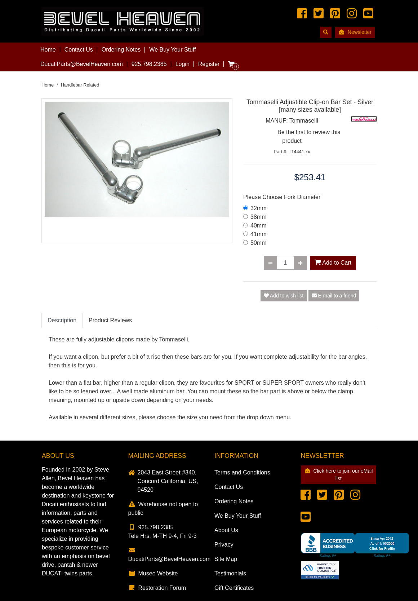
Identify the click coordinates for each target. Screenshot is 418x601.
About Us (226, 530)
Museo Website (153, 573)
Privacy (223, 545)
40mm (258, 225)
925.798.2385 (151, 527)
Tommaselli (303, 121)
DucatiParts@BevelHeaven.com (81, 64)
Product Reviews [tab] (110, 320)
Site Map (225, 559)
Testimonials (230, 573)
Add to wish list (284, 296)
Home (48, 50)
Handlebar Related (80, 85)
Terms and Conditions (242, 472)
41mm (258, 234)
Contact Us (79, 50)
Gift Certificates (234, 588)
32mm (258, 208)
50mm (258, 243)
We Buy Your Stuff (172, 50)
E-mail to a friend (334, 296)
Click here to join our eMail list (338, 474)
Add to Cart (333, 263)
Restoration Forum (157, 588)
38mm (258, 217)
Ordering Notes (121, 50)
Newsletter (355, 32)
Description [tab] (62, 320)
